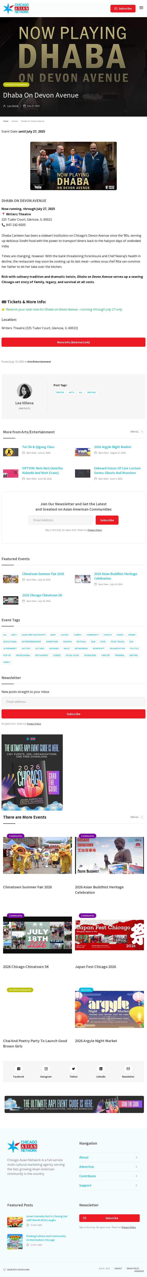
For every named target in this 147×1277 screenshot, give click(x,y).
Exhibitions (52, 641)
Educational (10, 641)
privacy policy (133, 1268)
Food (103, 641)
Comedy (78, 634)
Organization (117, 648)
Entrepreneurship (31, 641)
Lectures (39, 648)
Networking (81, 648)
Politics (134, 648)
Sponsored (90, 655)
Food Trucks (117, 641)
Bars (53, 634)
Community (93, 634)
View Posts (24, 408)
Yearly (6, 662)
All (80, 392)
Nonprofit (99, 648)
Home (5, 121)
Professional (23, 655)
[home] (16, 8)
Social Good (72, 655)
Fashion (67, 641)
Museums (54, 648)
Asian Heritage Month (34, 634)
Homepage (139, 1271)
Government (10, 648)
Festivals (81, 641)
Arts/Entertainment (16, 84)
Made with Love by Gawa (18, 1270)
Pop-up (7, 655)
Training (119, 655)
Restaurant (41, 655)
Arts (71, 392)
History (26, 648)
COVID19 (108, 634)
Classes (65, 634)
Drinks (132, 634)
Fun (131, 641)
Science (57, 655)
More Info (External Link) (73, 342)
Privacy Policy (95, 529)
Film (93, 641)
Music (67, 648)
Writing (91, 392)
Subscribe (125, 8)
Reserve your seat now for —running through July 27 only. (64, 309)
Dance (120, 634)
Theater (59, 392)
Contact (118, 1268)
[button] (141, 8)
